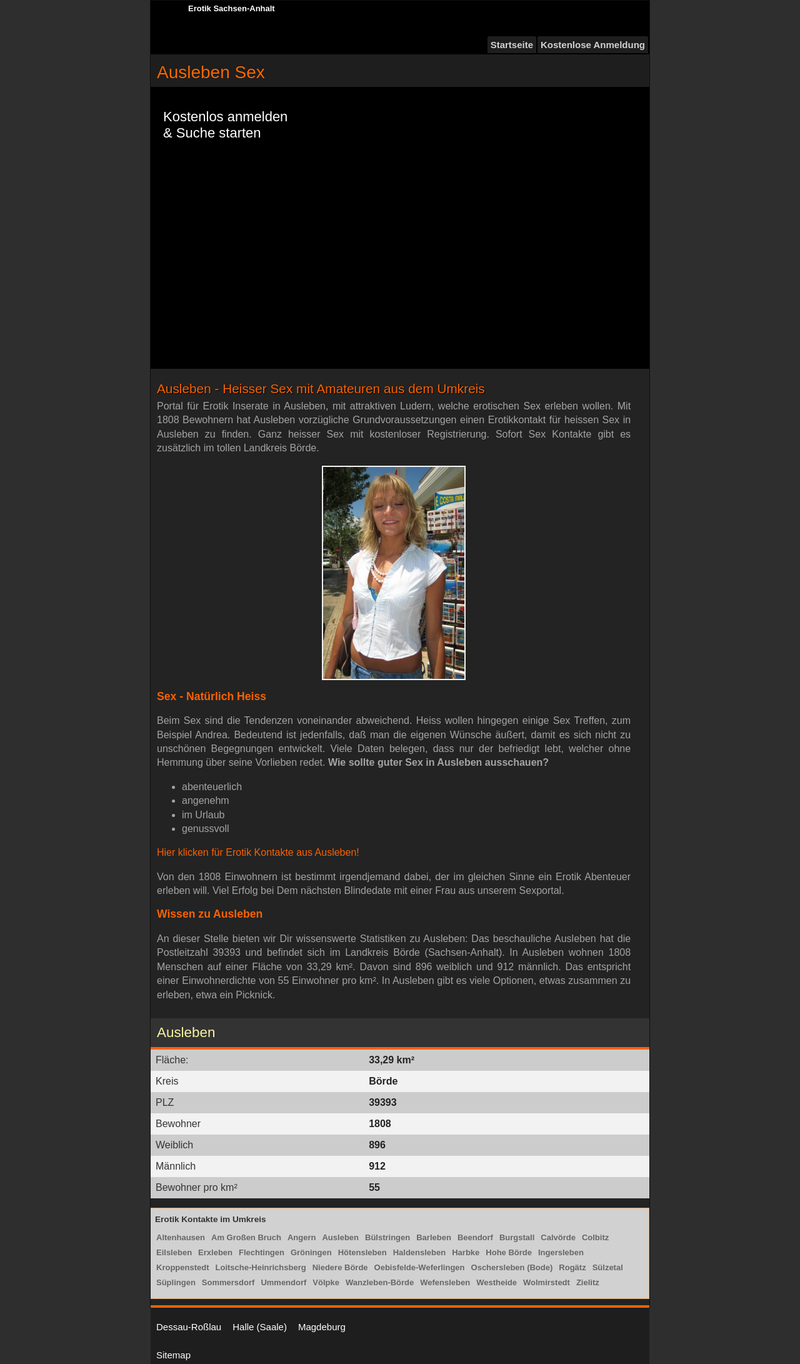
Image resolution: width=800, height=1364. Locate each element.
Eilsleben (174, 1252)
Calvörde (558, 1237)
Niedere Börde (340, 1267)
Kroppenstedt (182, 1267)
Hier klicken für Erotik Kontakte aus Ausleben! (258, 852)
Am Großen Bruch (246, 1237)
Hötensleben (362, 1252)
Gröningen (311, 1252)
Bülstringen (387, 1237)
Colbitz (595, 1237)
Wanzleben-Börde (380, 1282)
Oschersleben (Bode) (512, 1267)
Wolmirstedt (546, 1282)
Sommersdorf (228, 1282)
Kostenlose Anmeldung (593, 44)
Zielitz (587, 1282)
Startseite (512, 44)
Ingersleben (561, 1252)
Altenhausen (180, 1237)
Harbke (465, 1252)
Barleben (433, 1237)
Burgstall (516, 1237)
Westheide (496, 1282)
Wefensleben (445, 1282)
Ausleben (340, 1237)
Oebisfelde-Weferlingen (419, 1267)
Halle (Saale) (259, 1326)
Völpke (325, 1282)
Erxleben (215, 1252)
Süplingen (176, 1282)
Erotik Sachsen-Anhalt (231, 8)
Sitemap (173, 1355)
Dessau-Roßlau (188, 1326)
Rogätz (572, 1267)
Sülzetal (607, 1267)
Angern (302, 1237)
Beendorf (475, 1237)
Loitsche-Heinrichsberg (261, 1267)
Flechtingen (261, 1252)
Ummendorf (283, 1282)
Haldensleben (419, 1252)
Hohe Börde (509, 1252)
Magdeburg (322, 1326)
